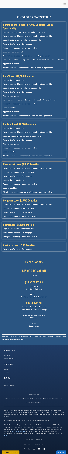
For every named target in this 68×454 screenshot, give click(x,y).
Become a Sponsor (9, 385)
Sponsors (6, 369)
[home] (11, 4)
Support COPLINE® (9, 358)
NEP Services (46, 398)
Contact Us (7, 383)
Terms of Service (29, 439)
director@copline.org (18, 431)
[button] (64, 3)
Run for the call (10, 452)
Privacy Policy (39, 439)
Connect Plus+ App (57, 398)
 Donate (61, 452)
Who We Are (7, 355)
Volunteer (6, 372)
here (5, 435)
